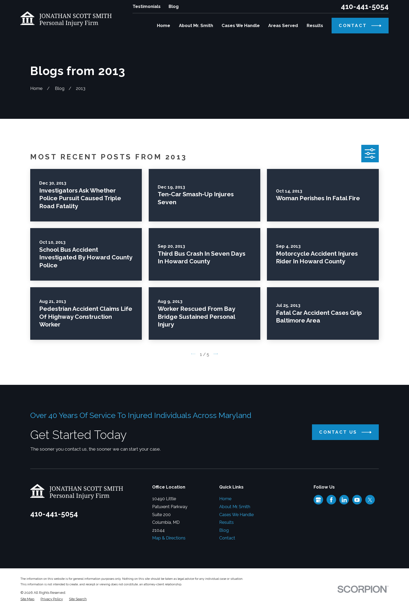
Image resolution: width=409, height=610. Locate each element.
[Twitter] (370, 500)
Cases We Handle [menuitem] (241, 25)
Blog (174, 6)
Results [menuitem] (315, 25)
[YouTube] (357, 500)
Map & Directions (169, 538)
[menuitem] (27, 599)
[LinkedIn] (344, 500)
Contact (227, 538)
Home (225, 498)
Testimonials (147, 6)
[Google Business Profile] (318, 500)
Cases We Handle (236, 514)
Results (226, 522)
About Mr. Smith (234, 506)
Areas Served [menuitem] (283, 25)
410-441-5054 (365, 6)
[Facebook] (331, 500)
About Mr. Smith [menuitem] (196, 25)
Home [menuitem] (163, 25)
